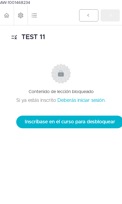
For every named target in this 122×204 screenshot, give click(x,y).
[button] (7, 15)
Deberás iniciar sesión (81, 100)
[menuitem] (20, 15)
